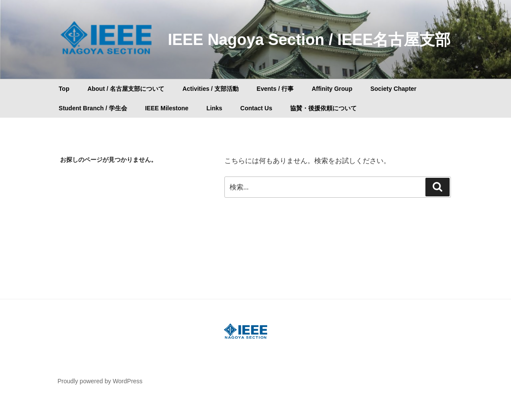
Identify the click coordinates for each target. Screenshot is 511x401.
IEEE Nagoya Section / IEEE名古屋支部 (309, 39)
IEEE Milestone (166, 108)
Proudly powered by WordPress (100, 381)
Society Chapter (393, 88)
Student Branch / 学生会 (93, 108)
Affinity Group (332, 88)
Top (64, 88)
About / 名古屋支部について (125, 88)
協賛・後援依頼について (323, 108)
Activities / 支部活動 (210, 88)
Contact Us (256, 108)
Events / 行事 (275, 88)
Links (214, 108)
